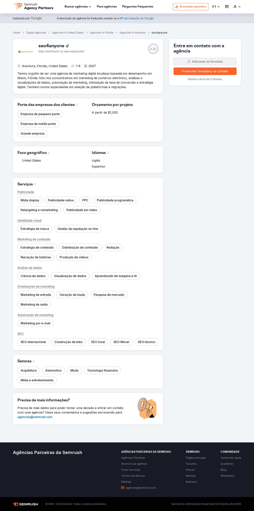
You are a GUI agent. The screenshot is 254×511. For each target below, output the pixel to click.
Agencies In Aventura (132, 32)
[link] (107, 6)
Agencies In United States (68, 32)
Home (16, 32)
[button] (216, 7)
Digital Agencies (36, 32)
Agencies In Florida (101, 32)
